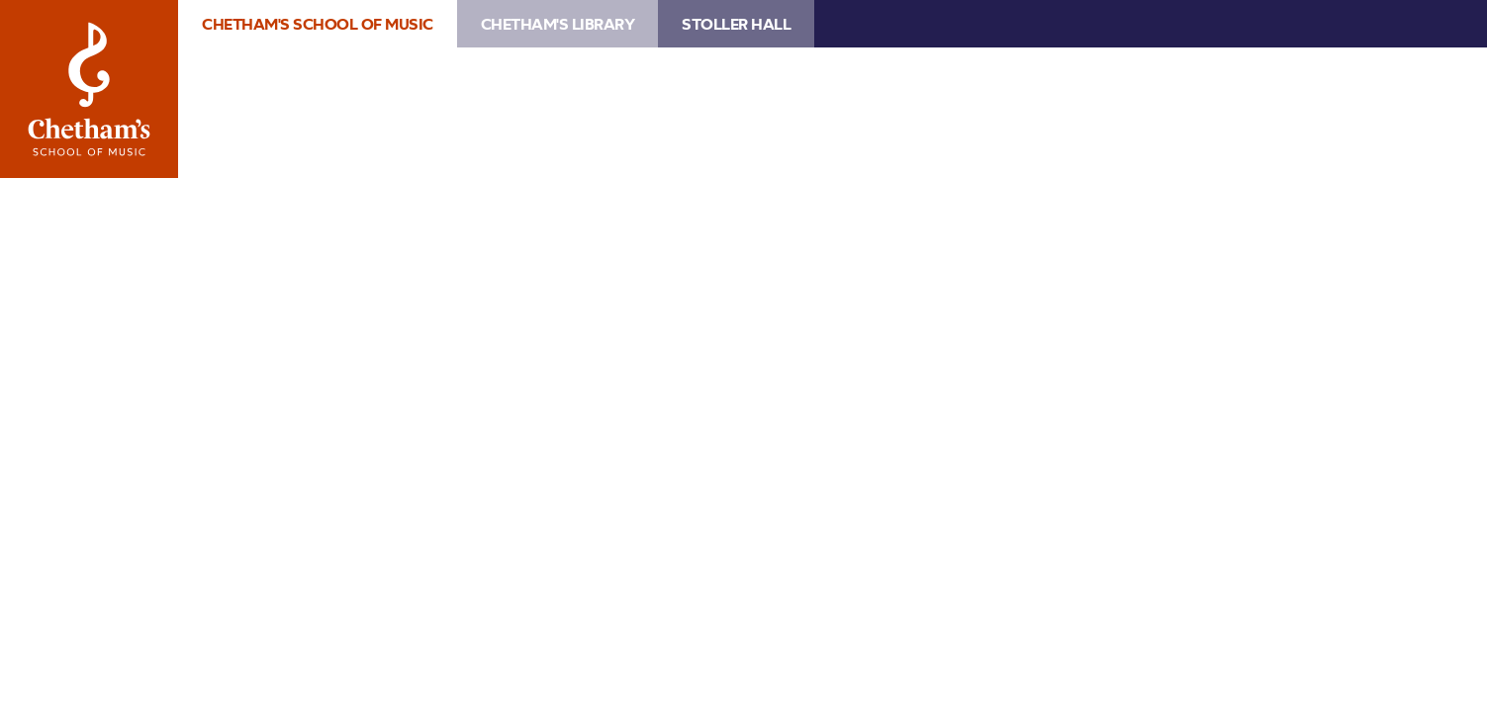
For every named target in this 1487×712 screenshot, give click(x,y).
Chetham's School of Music (89, 89)
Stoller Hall (736, 24)
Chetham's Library (558, 24)
